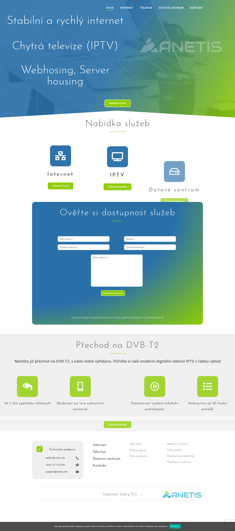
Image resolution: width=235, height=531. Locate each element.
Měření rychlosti (177, 444)
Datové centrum (171, 7)
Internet (127, 7)
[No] (231, 526)
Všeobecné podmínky (180, 456)
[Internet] (60, 190)
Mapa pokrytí (138, 450)
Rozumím (175, 526)
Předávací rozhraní (179, 462)
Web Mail (135, 444)
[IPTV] (117, 196)
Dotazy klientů (138, 456)
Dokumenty (174, 450)
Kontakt (196, 7)
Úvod (110, 7)
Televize (146, 7)
